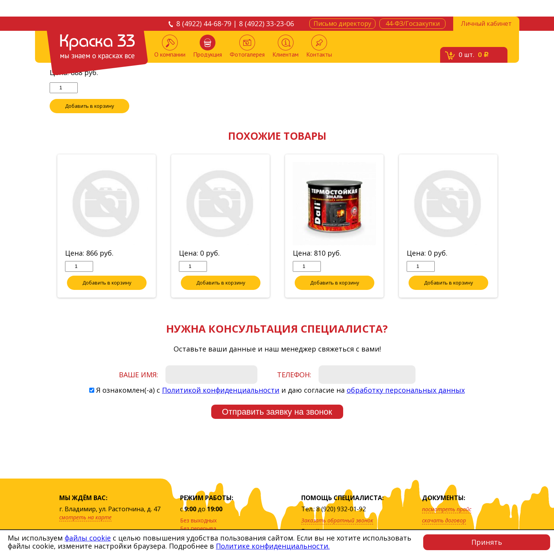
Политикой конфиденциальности (220, 390)
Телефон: (294, 375)
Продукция (207, 46)
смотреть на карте (85, 517)
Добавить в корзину (89, 106)
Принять (486, 542)
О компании (169, 46)
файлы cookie (88, 537)
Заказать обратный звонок (337, 520)
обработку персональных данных (406, 390)
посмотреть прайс (446, 509)
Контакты (319, 46)
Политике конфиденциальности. (273, 546)
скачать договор (444, 520)
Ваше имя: (138, 375)
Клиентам (285, 46)
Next (510, 227)
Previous (44, 227)
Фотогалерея (247, 46)
